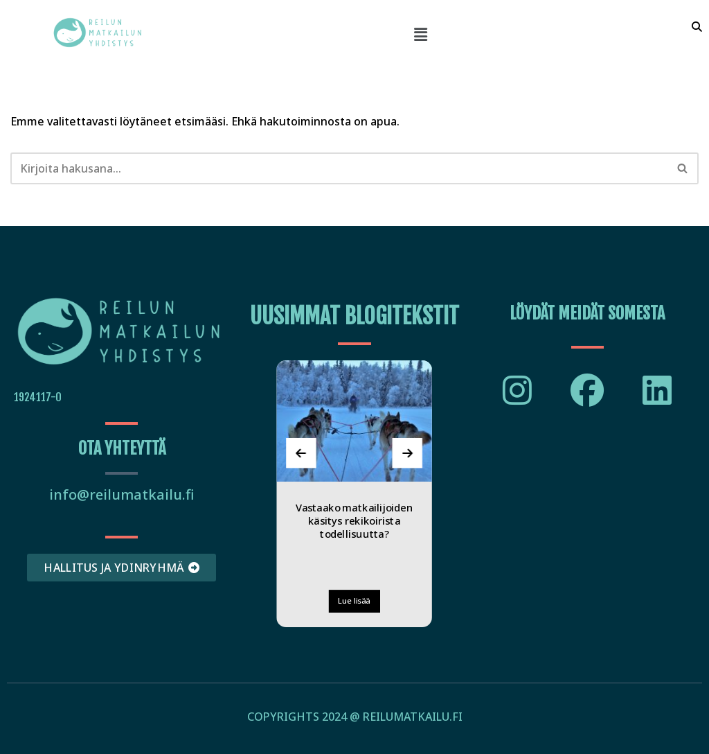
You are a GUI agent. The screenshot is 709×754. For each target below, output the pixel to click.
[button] (420, 34)
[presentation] (301, 453)
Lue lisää (354, 600)
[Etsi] (338, 168)
